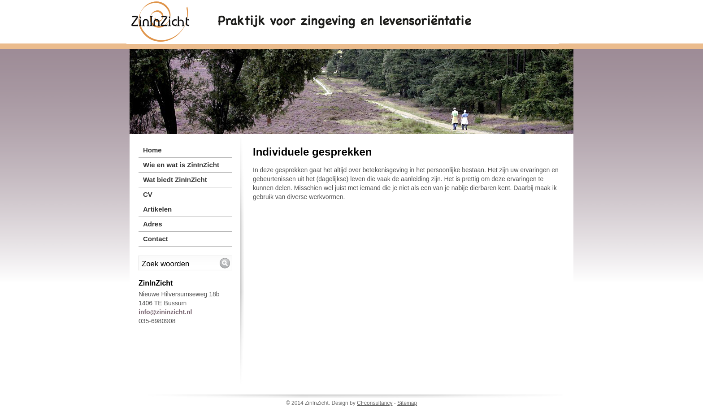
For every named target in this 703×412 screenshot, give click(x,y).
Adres (152, 224)
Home (152, 150)
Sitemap (407, 403)
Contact (155, 239)
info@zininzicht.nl (165, 312)
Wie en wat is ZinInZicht (181, 165)
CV (147, 194)
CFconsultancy (374, 403)
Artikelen (157, 209)
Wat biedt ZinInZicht (175, 179)
